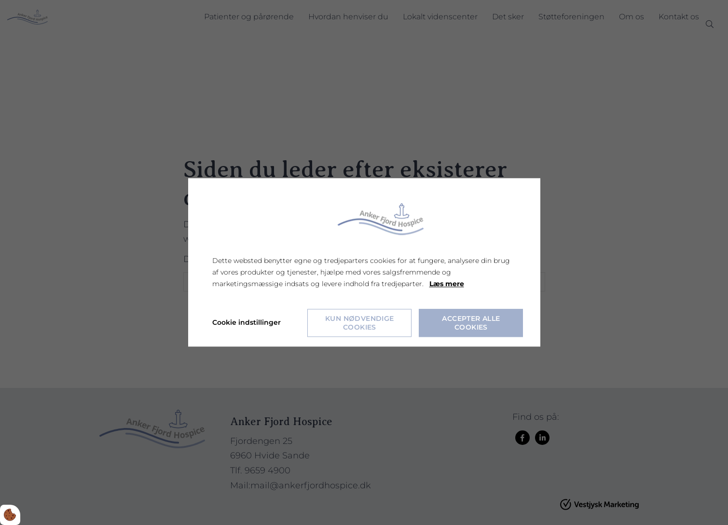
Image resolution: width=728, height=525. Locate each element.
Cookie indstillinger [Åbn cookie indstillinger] (246, 322)
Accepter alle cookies (471, 323)
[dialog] (364, 262)
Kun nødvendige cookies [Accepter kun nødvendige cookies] (359, 323)
